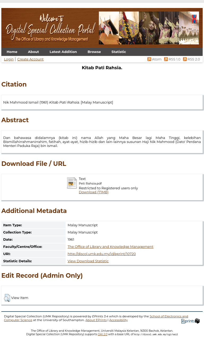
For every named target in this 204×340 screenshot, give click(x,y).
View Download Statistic (88, 261)
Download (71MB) (94, 192)
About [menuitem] (33, 52)
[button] (7, 298)
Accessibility (118, 320)
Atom (154, 59)
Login (9, 59)
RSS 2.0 (190, 59)
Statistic (119, 52)
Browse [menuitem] (94, 52)
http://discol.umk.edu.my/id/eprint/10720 (101, 254)
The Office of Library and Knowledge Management (110, 247)
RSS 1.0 (171, 59)
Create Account (30, 59)
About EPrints (96, 320)
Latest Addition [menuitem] (63, 52)
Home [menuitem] (12, 52)
